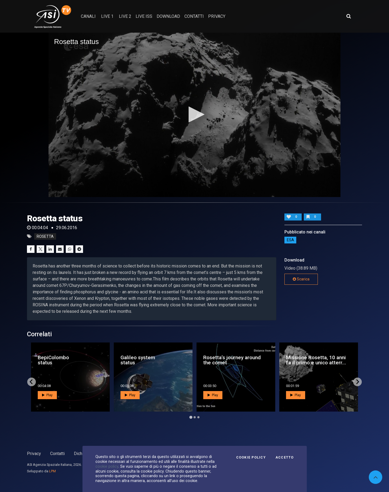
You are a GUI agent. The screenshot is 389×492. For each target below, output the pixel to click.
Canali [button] (88, 16)
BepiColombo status (53, 360)
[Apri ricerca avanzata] (348, 16)
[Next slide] (357, 382)
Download (168, 16)
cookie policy (106, 466)
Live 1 (107, 16)
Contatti (57, 453)
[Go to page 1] (190, 417)
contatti (194, 16)
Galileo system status (138, 360)
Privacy (34, 453)
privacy (216, 16)
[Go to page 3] (198, 417)
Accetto (285, 457)
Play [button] (47, 395)
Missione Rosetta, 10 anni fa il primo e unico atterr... (316, 360)
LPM (52, 471)
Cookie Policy (251, 457)
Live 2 (125, 16)
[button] (194, 114)
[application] (194, 115)
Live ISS (144, 16)
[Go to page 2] (195, 417)
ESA (290, 240)
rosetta (45, 236)
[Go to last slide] (31, 382)
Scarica (301, 279)
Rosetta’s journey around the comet (232, 360)
